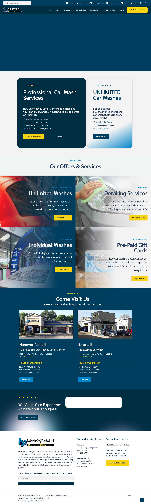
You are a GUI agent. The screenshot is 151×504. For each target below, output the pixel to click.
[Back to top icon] (142, 500)
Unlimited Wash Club (117, 463)
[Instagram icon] (128, 495)
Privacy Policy (38, 498)
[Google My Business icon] (130, 495)
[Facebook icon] (126, 495)
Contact (47, 498)
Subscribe (46, 484)
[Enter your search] (17, 3)
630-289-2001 (27, 356)
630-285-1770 (86, 356)
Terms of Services (25, 498)
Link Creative (39, 501)
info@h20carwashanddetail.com (118, 445)
